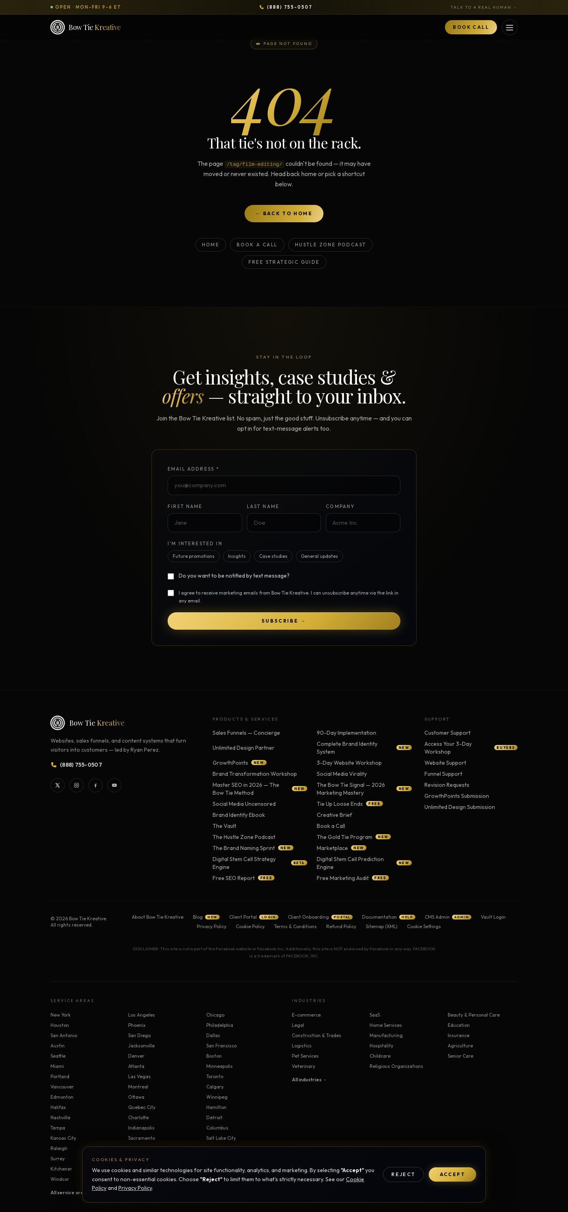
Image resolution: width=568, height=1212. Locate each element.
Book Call (471, 27)
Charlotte (138, 1117)
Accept (452, 1174)
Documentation (388, 917)
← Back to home (284, 213)
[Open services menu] (510, 27)
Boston (214, 1056)
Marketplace (341, 848)
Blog (206, 917)
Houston (59, 1025)
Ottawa (136, 1097)
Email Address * (193, 469)
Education (459, 1025)
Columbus (217, 1128)
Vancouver (62, 1087)
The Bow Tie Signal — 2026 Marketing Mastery (364, 788)
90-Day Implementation (346, 732)
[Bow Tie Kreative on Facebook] (95, 785)
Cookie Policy (250, 926)
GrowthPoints (240, 762)
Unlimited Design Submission (459, 807)
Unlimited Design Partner (244, 747)
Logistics (302, 1046)
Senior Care (460, 1056)
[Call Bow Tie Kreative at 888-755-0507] (286, 7)
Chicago (215, 1015)
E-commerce (306, 1015)
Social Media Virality (342, 773)
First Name (185, 506)
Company (340, 506)
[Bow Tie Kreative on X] (57, 785)
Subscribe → (284, 621)
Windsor (59, 1179)
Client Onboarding (320, 917)
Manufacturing (386, 1035)
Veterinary (303, 1066)
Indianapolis (141, 1128)
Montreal (138, 1087)
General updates (319, 556)
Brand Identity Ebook (239, 814)
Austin (57, 1046)
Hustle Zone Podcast (330, 245)
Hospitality (381, 1046)
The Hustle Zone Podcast (244, 837)
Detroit (214, 1117)
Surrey (57, 1158)
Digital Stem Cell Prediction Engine (364, 863)
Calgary (215, 1087)
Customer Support (447, 732)
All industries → (309, 1080)
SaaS (375, 1015)
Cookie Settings (424, 926)
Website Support (445, 762)
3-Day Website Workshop (349, 762)
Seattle (57, 1056)
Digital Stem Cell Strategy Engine (260, 863)
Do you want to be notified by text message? (234, 575)
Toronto (214, 1076)
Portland (59, 1076)
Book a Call (257, 245)
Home (211, 245)
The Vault (224, 825)
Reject (403, 1174)
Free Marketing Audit (353, 878)
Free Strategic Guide (284, 262)
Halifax (58, 1107)
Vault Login (493, 917)
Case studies (273, 556)
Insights (237, 556)
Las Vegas (139, 1076)
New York (60, 1015)
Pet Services (305, 1056)
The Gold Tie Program (354, 837)
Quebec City (141, 1107)
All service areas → (72, 1192)
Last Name (263, 506)
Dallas (213, 1035)
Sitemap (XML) (382, 926)
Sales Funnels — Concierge (246, 732)
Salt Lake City (221, 1138)
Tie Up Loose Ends (350, 803)
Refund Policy (341, 926)
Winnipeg (217, 1097)
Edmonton (61, 1097)
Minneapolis (219, 1066)
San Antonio (63, 1035)
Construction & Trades (316, 1035)
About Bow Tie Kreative (157, 917)
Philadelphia (219, 1025)
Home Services (386, 1025)
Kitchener (61, 1169)
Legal (298, 1025)
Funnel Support (443, 773)
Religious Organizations (396, 1066)
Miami (57, 1066)
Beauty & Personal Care (474, 1015)
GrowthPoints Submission (456, 795)
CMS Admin (448, 917)
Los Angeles (141, 1015)
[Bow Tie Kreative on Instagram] (76, 785)
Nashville (60, 1117)
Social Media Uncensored (244, 803)
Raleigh (58, 1148)
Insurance (458, 1035)
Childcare (380, 1056)
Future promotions (194, 556)
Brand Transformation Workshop (255, 773)
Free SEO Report (244, 878)
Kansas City (63, 1138)
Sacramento (141, 1138)
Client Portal (253, 917)
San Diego (139, 1035)
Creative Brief (334, 814)
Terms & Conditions (295, 926)
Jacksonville (141, 1046)
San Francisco (221, 1046)
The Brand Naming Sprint (253, 848)
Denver (136, 1056)
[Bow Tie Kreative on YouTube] (114, 785)
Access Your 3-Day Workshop (471, 747)
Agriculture (460, 1046)
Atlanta (136, 1066)
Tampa (57, 1128)
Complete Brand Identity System (364, 747)
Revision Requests (446, 784)
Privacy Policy (135, 1187)
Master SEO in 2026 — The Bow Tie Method (260, 788)
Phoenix (137, 1025)
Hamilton (216, 1107)
